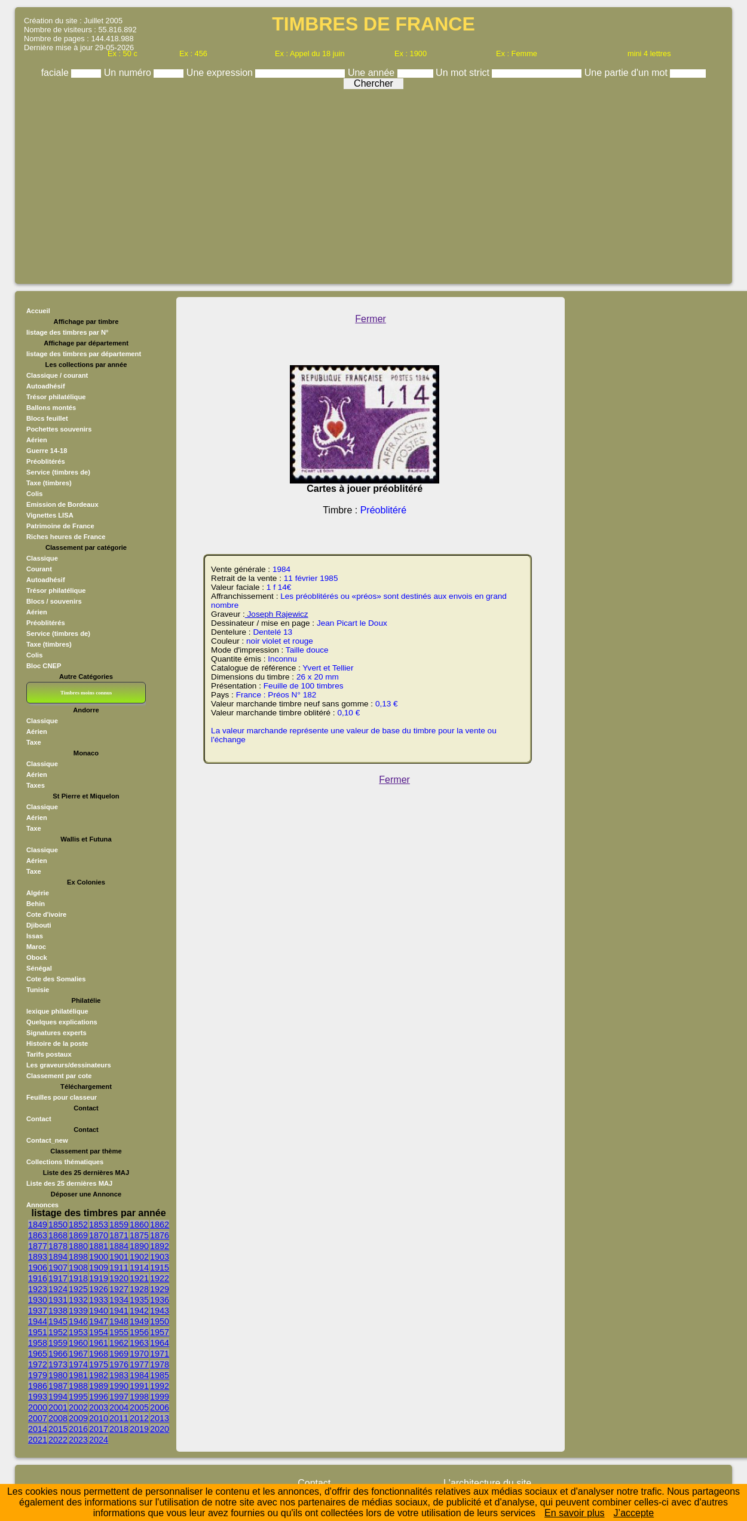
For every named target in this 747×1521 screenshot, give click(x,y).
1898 (78, 1257)
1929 (159, 1289)
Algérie (37, 892)
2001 (58, 1407)
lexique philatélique (57, 1011)
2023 (78, 1440)
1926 (98, 1289)
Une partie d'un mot (627, 73)
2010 (98, 1418)
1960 (78, 1343)
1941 (118, 1310)
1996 (98, 1396)
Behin (35, 903)
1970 (139, 1353)
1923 (37, 1289)
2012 (139, 1418)
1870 (98, 1235)
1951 (37, 1332)
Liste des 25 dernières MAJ (69, 1183)
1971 (159, 1353)
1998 (139, 1396)
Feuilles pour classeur (61, 1097)
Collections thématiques (64, 1161)
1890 (139, 1246)
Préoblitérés (45, 461)
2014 (37, 1429)
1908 (78, 1267)
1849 (37, 1224)
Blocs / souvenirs (54, 601)
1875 (139, 1235)
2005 (139, 1407)
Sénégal (39, 968)
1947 (98, 1321)
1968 (98, 1353)
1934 (118, 1300)
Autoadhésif (45, 386)
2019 (139, 1429)
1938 (58, 1310)
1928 (139, 1289)
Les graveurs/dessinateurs (68, 1065)
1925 (78, 1289)
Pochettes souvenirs (58, 429)
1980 (58, 1375)
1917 (58, 1278)
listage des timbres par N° (67, 332)
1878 (58, 1246)
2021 (37, 1440)
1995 (78, 1396)
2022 (58, 1440)
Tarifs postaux (49, 1054)
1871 (118, 1235)
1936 (159, 1300)
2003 (98, 1407)
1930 (37, 1300)
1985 (159, 1375)
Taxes (35, 785)
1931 (58, 1300)
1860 (139, 1224)
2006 (159, 1407)
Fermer (370, 319)
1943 (159, 1310)
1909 (98, 1267)
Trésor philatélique (55, 396)
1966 (58, 1353)
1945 (58, 1321)
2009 (78, 1418)
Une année (372, 73)
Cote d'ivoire (46, 914)
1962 (118, 1343)
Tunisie (37, 989)
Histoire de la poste (57, 1043)
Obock (36, 957)
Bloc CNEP (43, 665)
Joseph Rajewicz (276, 614)
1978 (159, 1364)
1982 (98, 1375)
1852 (78, 1224)
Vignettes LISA (50, 515)
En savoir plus (574, 1513)
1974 (78, 1364)
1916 (37, 1278)
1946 (78, 1321)
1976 (118, 1364)
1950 (159, 1321)
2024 (98, 1440)
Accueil (38, 310)
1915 (159, 1267)
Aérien (36, 439)
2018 (118, 1429)
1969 (118, 1353)
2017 (98, 1429)
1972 (37, 1364)
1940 (98, 1310)
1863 (37, 1235)
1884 (118, 1246)
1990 (118, 1386)
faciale (56, 73)
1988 (78, 1386)
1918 (78, 1278)
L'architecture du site (487, 1483)
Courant (39, 569)
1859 (118, 1224)
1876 (159, 1235)
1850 (58, 1224)
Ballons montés (51, 407)
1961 (98, 1343)
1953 (78, 1332)
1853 (98, 1224)
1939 (78, 1310)
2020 (159, 1429)
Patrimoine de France (60, 526)
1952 (58, 1332)
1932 (78, 1300)
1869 (78, 1235)
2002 (78, 1407)
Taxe (33, 742)
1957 (159, 1332)
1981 (78, 1375)
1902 (139, 1257)
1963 (139, 1343)
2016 (78, 1429)
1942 (139, 1310)
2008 (58, 1418)
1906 (37, 1267)
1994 (58, 1396)
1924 (58, 1289)
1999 (159, 1396)
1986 (37, 1386)
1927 (118, 1289)
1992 (159, 1386)
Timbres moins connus (86, 693)
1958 (37, 1343)
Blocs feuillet (47, 418)
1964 (159, 1343)
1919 (98, 1278)
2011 (118, 1418)
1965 (37, 1353)
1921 (139, 1278)
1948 (118, 1321)
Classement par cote (58, 1075)
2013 (159, 1418)
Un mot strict (464, 73)
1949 (139, 1321)
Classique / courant (57, 375)
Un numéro (129, 73)
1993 (37, 1396)
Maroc (36, 946)
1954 (98, 1332)
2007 (37, 1418)
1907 (58, 1267)
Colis (34, 493)
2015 (58, 1429)
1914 (139, 1267)
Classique (42, 558)
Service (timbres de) (58, 472)
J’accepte (634, 1513)
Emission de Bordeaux (62, 504)
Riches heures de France (65, 536)
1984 (139, 1375)
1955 (118, 1332)
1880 (78, 1246)
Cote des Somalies (55, 979)
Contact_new (47, 1140)
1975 (98, 1364)
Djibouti (38, 925)
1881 (98, 1246)
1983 (118, 1375)
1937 (37, 1310)
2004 (118, 1407)
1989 (98, 1386)
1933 (98, 1300)
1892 (159, 1246)
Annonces (42, 1204)
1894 (58, 1257)
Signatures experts (56, 1032)
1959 (58, 1343)
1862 (159, 1224)
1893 (37, 1257)
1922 (159, 1278)
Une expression (221, 73)
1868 (58, 1235)
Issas (34, 935)
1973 (58, 1364)
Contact (38, 1118)
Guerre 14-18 (46, 450)
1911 (118, 1267)
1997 (118, 1396)
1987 (58, 1386)
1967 (78, 1353)
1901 (118, 1257)
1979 (37, 1375)
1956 (139, 1332)
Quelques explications (61, 1022)
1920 (118, 1278)
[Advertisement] (373, 183)
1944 (37, 1321)
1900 (98, 1257)
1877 (37, 1246)
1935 (139, 1300)
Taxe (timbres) (49, 482)
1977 (139, 1364)
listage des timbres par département (83, 353)
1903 (159, 1257)
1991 (139, 1386)
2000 (37, 1407)
